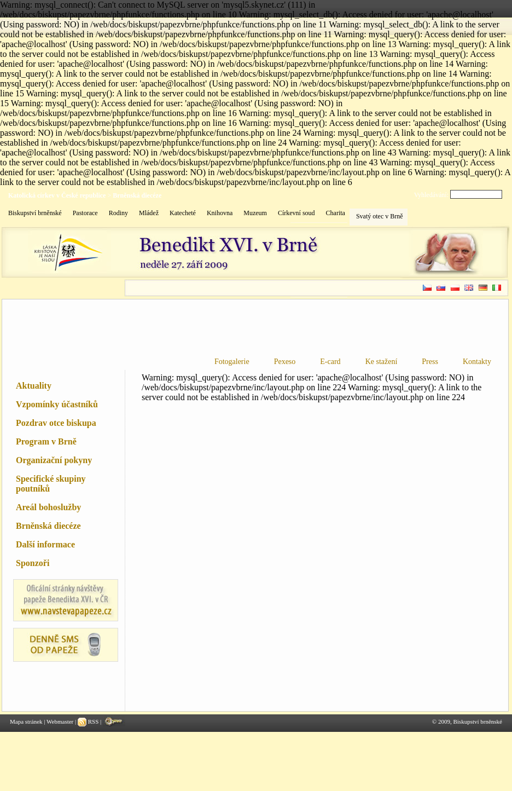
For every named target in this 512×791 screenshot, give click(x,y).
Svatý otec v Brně (379, 216)
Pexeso (285, 361)
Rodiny (118, 213)
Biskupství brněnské (35, 213)
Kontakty (477, 361)
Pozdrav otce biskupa (56, 423)
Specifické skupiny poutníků (51, 483)
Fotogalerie (231, 361)
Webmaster (59, 721)
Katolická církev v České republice (57, 195)
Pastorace (85, 213)
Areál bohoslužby (48, 507)
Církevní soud (296, 213)
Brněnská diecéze (137, 195)
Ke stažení (381, 361)
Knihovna (219, 213)
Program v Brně (46, 441)
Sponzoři (32, 563)
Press (430, 361)
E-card (330, 361)
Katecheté (183, 213)
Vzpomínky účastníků (57, 404)
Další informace (45, 544)
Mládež (149, 213)
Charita (335, 213)
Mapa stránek (26, 721)
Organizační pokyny (54, 460)
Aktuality (33, 385)
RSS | (90, 721)
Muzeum (255, 213)
